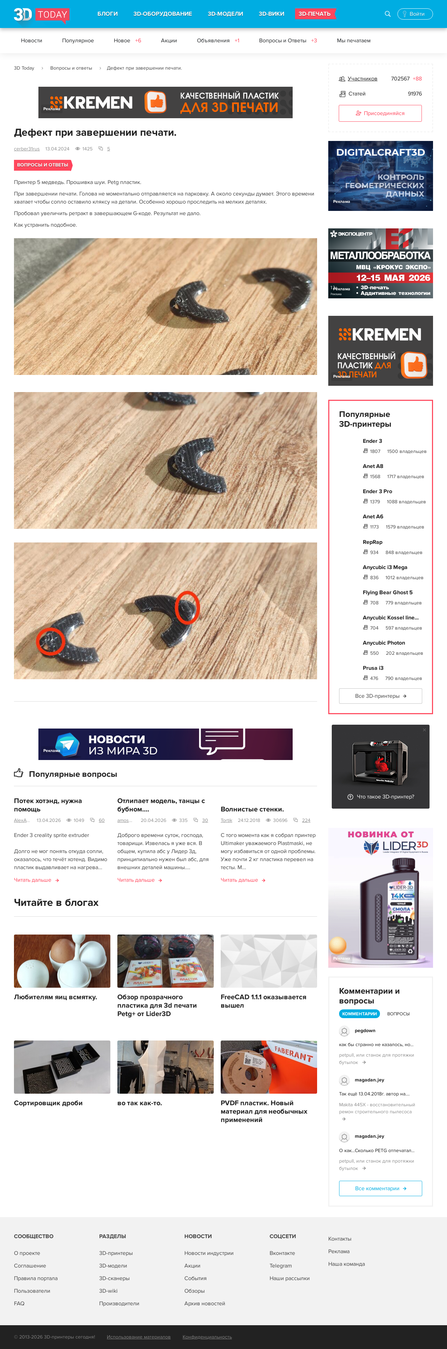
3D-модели (113, 1265)
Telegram (281, 1265)
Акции (169, 40)
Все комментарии (377, 1188)
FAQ (19, 1303)
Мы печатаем (354, 40)
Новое (127, 40)
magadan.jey (369, 1080)
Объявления (218, 40)
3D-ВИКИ (271, 13)
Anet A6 (373, 516)
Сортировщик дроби (48, 1103)
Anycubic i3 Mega (385, 567)
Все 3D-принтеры (377, 696)
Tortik (226, 821)
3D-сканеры (114, 1278)
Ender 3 (372, 441)
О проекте (27, 1253)
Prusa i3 (373, 668)
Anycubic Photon (384, 642)
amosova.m (126, 821)
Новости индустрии (209, 1253)
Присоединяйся (380, 114)
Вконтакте (282, 1253)
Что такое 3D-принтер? (385, 796)
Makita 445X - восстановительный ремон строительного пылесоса (377, 1108)
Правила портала (36, 1278)
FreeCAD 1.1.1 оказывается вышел (263, 1001)
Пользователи (32, 1290)
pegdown (365, 1031)
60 (102, 821)
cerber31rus (27, 149)
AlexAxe (22, 821)
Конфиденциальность (207, 1337)
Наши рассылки (290, 1278)
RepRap (372, 542)
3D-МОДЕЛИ (225, 13)
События (195, 1278)
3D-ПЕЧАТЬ (315, 13)
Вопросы (398, 1014)
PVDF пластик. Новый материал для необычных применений (264, 1111)
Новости (31, 40)
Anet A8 (373, 466)
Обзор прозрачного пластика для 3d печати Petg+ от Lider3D (157, 1005)
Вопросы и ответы (71, 68)
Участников (363, 78)
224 (306, 821)
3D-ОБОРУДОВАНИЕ (162, 13)
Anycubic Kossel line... (391, 617)
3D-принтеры (116, 1253)
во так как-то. (139, 1103)
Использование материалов (139, 1337)
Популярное (78, 40)
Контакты (339, 1238)
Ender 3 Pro (377, 491)
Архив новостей (204, 1303)
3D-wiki (108, 1290)
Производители (119, 1303)
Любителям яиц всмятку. (55, 997)
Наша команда (346, 1264)
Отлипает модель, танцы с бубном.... (161, 805)
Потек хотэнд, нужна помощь (48, 805)
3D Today (24, 68)
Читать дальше (32, 880)
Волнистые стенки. (252, 810)
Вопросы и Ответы (288, 40)
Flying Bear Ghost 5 (388, 592)
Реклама (51, 109)
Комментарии (359, 1014)
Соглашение (30, 1265)
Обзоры (194, 1290)
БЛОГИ (107, 13)
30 (205, 821)
